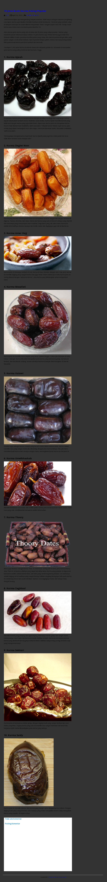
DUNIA (28, 15)
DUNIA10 (35, 15)
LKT (7, 15)
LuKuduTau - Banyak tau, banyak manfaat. (57, 877)
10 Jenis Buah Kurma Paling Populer (25, 10)
